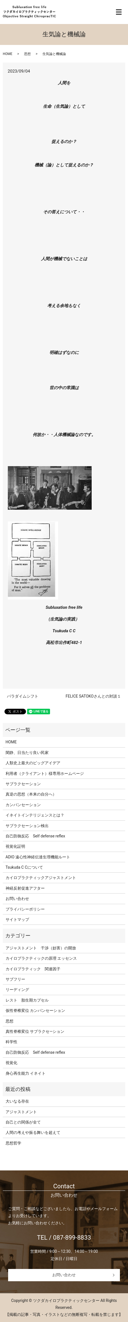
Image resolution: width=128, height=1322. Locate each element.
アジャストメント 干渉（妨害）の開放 (41, 948)
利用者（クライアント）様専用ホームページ (45, 773)
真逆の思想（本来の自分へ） (31, 794)
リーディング (17, 989)
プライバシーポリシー (25, 909)
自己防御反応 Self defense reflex (35, 836)
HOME (7, 54)
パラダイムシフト (22, 696)
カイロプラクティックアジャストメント (41, 877)
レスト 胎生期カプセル (27, 1000)
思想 (27, 54)
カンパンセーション (23, 805)
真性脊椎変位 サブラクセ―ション (35, 1031)
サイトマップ (17, 919)
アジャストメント (21, 1112)
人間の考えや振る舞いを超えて (33, 1132)
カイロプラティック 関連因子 (33, 969)
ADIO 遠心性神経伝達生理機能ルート (38, 857)
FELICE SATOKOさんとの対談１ (93, 696)
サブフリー (15, 979)
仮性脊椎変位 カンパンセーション (35, 1010)
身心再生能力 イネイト (26, 1073)
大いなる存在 (17, 1101)
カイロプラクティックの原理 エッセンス (41, 958)
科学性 (11, 1042)
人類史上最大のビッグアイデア (33, 763)
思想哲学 (13, 1143)
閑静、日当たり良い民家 (27, 752)
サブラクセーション (23, 784)
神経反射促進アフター (25, 888)
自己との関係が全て (23, 1122)
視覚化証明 (15, 846)
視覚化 (11, 1062)
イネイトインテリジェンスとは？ (35, 815)
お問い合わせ (17, 898)
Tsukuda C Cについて (24, 867)
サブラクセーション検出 (27, 825)
